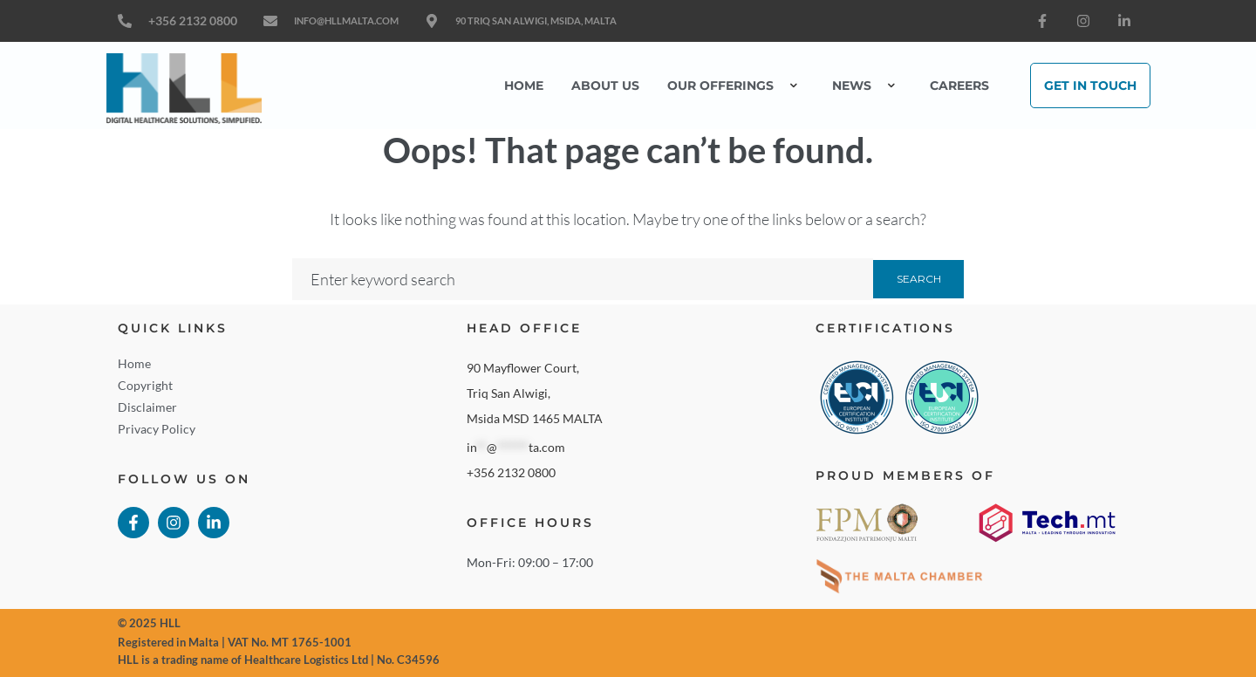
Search (919, 278)
